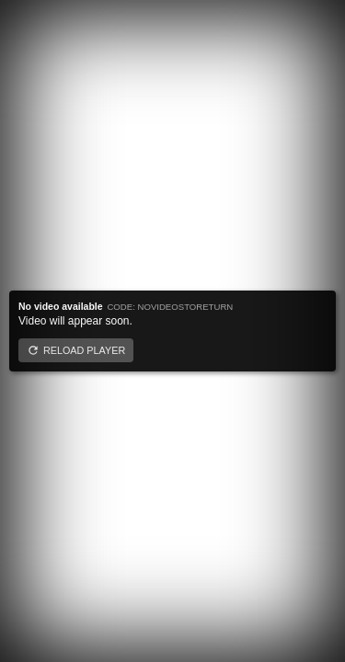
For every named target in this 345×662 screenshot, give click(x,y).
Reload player (84, 350)
